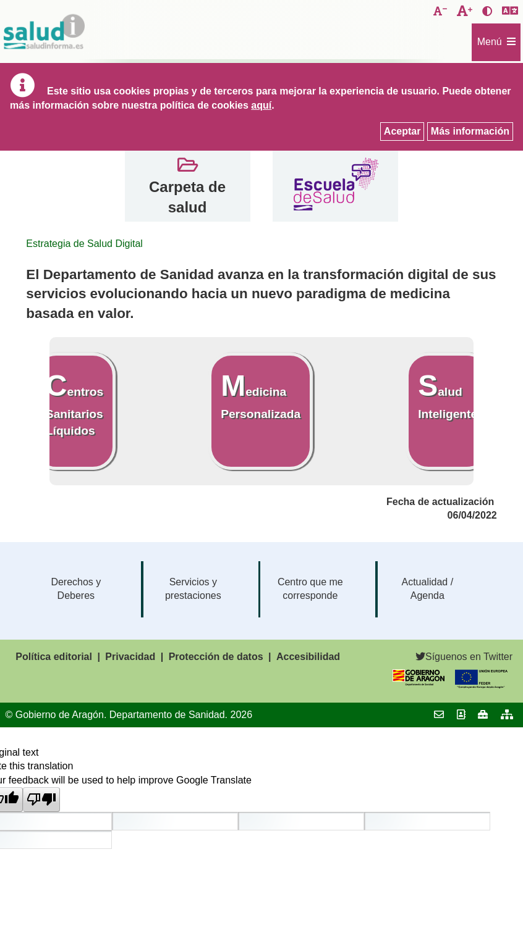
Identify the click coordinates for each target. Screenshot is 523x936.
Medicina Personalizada (260, 394)
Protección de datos (216, 656)
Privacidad (130, 656)
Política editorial (53, 656)
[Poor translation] (41, 799)
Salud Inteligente (447, 394)
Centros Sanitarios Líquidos (74, 403)
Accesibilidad (308, 656)
